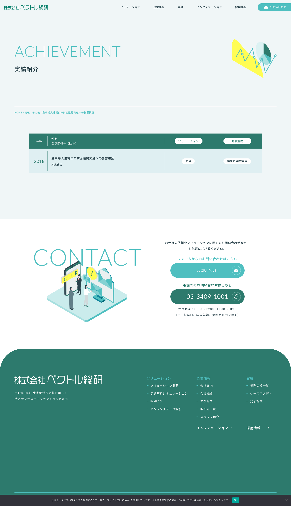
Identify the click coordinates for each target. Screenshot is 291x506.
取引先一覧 (208, 409)
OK (236, 500)
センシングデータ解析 (166, 409)
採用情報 (253, 427)
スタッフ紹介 (209, 417)
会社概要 (206, 393)
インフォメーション (212, 427)
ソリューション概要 (164, 385)
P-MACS (156, 401)
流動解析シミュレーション (169, 393)
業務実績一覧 (259, 385)
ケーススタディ (261, 393)
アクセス (206, 401)
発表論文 (256, 401)
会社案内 (206, 385)
